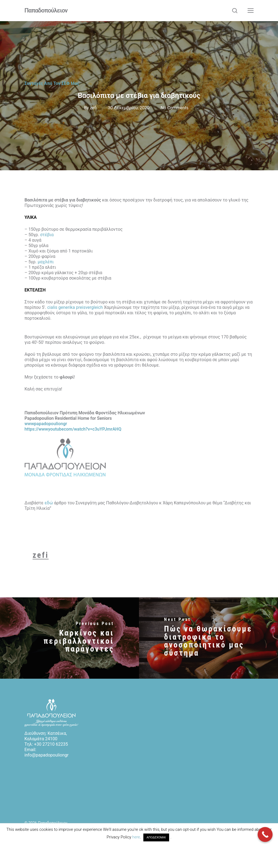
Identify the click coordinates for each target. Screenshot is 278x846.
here (136, 837)
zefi (93, 107)
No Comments (174, 107)
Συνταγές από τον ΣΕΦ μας (51, 83)
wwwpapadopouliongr (45, 423)
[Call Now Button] (265, 834)
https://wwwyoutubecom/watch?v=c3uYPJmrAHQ (72, 429)
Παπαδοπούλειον (46, 11)
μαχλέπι (46, 261)
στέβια (47, 234)
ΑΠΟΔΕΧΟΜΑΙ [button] (156, 837)
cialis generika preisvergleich (75, 307)
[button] (251, 10)
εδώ (49, 502)
